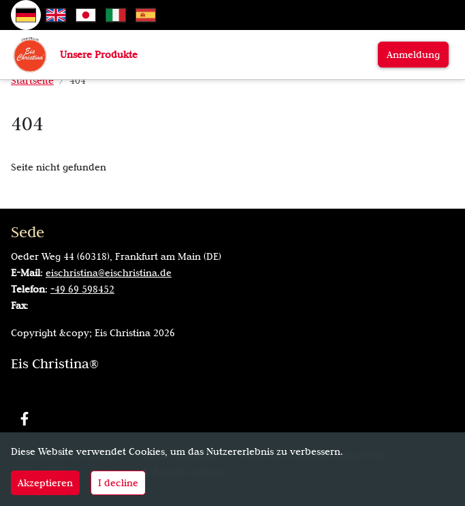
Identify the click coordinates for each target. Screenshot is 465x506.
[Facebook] (24, 418)
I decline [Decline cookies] (118, 483)
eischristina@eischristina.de (109, 273)
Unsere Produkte (99, 54)
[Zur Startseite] (30, 54)
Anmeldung (413, 54)
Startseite (32, 80)
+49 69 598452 (82, 289)
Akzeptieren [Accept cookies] (45, 483)
